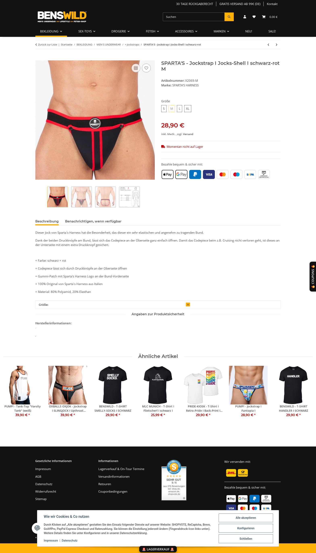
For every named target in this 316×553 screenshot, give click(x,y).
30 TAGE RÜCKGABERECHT (194, 4)
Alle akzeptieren (246, 517)
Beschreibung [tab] (47, 221)
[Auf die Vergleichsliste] (135, 68)
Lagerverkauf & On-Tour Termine (121, 469)
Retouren (104, 484)
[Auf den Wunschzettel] (146, 68)
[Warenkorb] (270, 17)
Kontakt (272, 4)
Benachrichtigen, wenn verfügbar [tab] (93, 221)
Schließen (246, 538)
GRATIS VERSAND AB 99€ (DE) (239, 4)
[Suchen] (194, 16)
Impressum (51, 540)
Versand (188, 134)
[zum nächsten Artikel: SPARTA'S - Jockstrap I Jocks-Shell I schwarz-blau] (276, 44)
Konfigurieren (245, 528)
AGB (38, 476)
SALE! (272, 31)
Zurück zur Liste (47, 44)
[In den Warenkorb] (38, 58)
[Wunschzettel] (254, 17)
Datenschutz (69, 540)
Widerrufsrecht (45, 491)
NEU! (248, 31)
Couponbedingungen (112, 491)
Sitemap (41, 499)
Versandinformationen (114, 476)
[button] (244, 17)
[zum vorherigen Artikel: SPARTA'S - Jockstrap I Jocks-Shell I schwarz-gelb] (268, 44)
